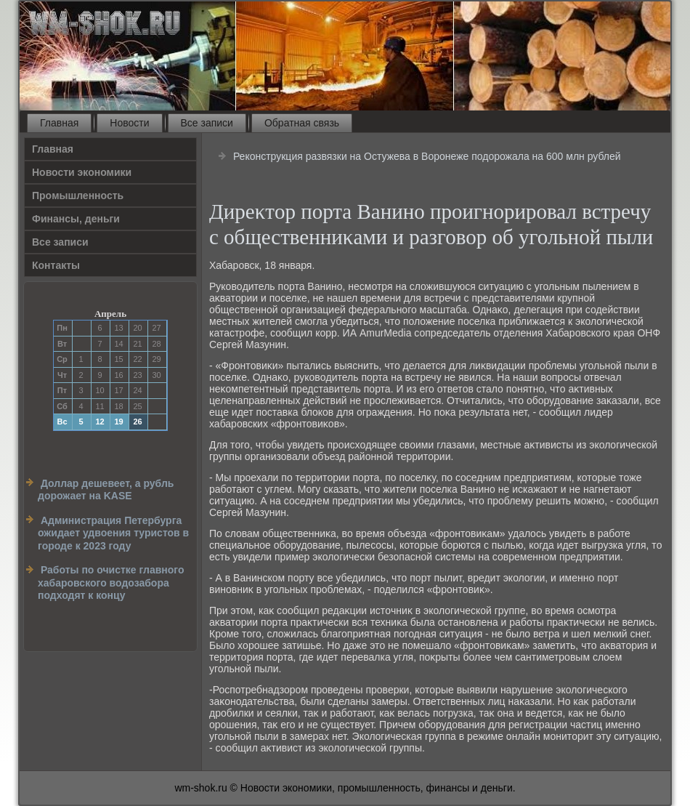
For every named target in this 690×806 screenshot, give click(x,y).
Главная (59, 123)
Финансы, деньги (76, 219)
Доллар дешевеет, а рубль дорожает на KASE (106, 489)
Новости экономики (81, 172)
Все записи (207, 123)
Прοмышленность (77, 195)
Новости (129, 123)
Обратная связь (301, 123)
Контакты (56, 265)
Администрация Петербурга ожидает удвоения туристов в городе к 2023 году (113, 533)
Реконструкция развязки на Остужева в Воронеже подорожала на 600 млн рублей (427, 156)
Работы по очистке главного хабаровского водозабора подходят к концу (111, 582)
